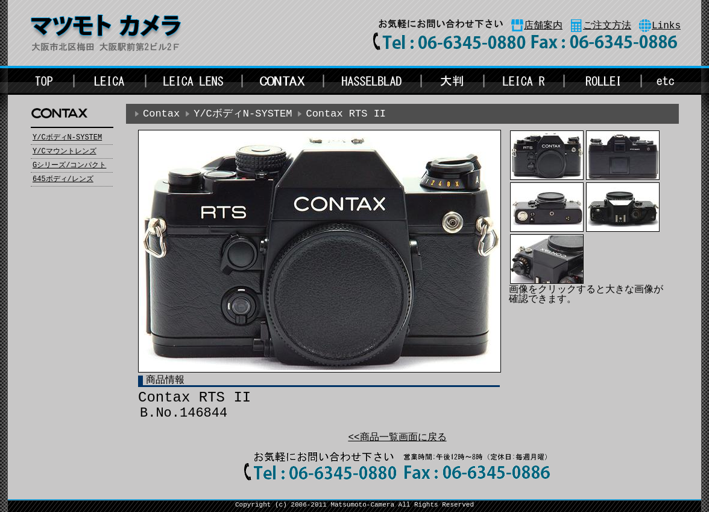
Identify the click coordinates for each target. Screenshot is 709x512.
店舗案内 (543, 26)
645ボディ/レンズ (63, 179)
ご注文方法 (607, 26)
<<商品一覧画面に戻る (397, 437)
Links (666, 26)
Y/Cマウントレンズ (64, 151)
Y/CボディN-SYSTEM (67, 137)
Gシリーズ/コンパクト (69, 165)
